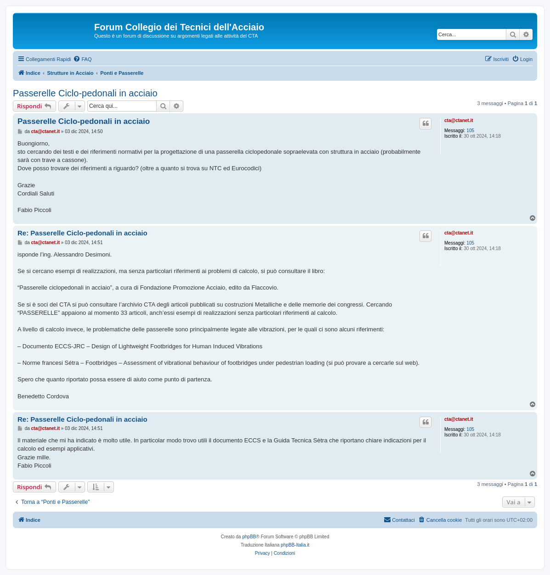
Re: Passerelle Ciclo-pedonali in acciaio (82, 233)
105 (470, 130)
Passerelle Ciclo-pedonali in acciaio (85, 93)
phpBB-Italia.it (295, 544)
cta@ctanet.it (458, 120)
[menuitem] (82, 59)
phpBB (249, 536)
